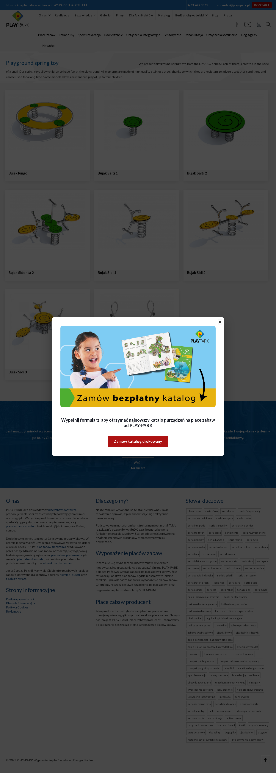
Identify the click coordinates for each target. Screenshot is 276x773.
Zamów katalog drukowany (138, 441)
